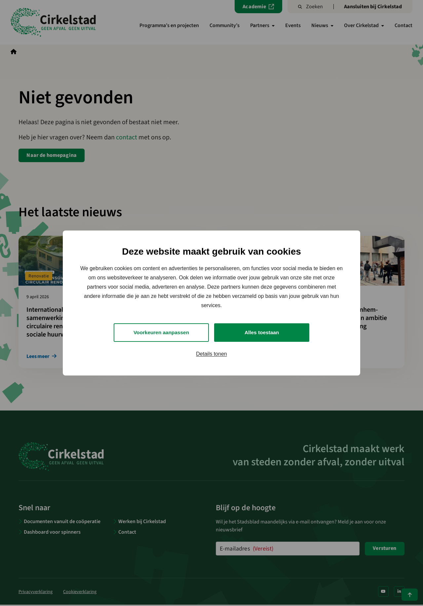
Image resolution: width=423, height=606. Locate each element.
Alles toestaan (262, 332)
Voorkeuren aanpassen (161, 332)
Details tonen (211, 354)
